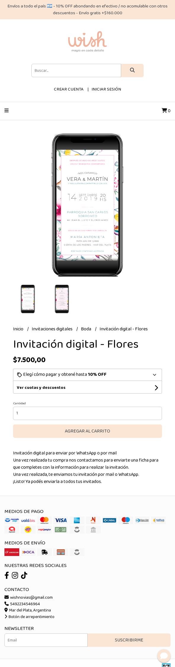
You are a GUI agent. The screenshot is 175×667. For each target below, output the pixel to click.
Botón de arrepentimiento (29, 616)
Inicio (18, 329)
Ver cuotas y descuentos (41, 387)
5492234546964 (22, 604)
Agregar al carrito (87, 431)
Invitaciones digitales (52, 329)
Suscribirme (129, 640)
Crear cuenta (69, 89)
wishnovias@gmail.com (28, 597)
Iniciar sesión (106, 89)
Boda (86, 329)
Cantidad (19, 403)
